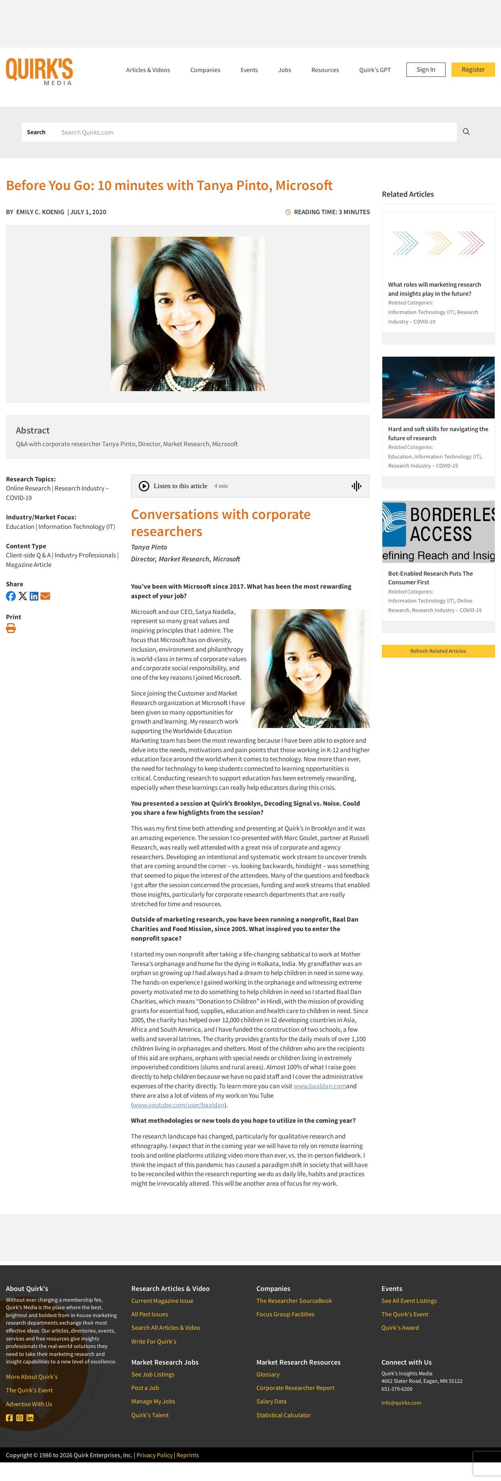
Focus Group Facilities (285, 1314)
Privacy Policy (155, 1455)
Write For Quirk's (153, 1341)
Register (473, 69)
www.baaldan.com (320, 1086)
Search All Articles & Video (165, 1327)
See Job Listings (153, 1374)
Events (249, 70)
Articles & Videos (148, 70)
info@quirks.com (401, 1402)
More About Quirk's (32, 1376)
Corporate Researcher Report (295, 1388)
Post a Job (145, 1388)
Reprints (187, 1455)
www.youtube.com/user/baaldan (178, 1105)
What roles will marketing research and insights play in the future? (434, 288)
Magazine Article (28, 564)
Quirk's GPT (375, 70)
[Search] (256, 132)
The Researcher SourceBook (294, 1300)
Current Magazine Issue (162, 1300)
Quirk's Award (400, 1327)
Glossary (267, 1374)
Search (36, 132)
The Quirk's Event (29, 1390)
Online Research (28, 488)
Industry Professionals (85, 555)
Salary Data (271, 1401)
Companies (205, 70)
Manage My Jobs (153, 1401)
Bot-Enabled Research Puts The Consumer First (430, 577)
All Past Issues (149, 1314)
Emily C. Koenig (40, 211)
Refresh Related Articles (438, 650)
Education (20, 526)
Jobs (284, 70)
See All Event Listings (409, 1300)
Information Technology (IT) (76, 526)
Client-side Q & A (28, 555)
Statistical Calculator (283, 1415)
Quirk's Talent (150, 1415)
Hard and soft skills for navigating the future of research (438, 433)
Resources (325, 70)
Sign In (426, 69)
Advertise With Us (29, 1404)
